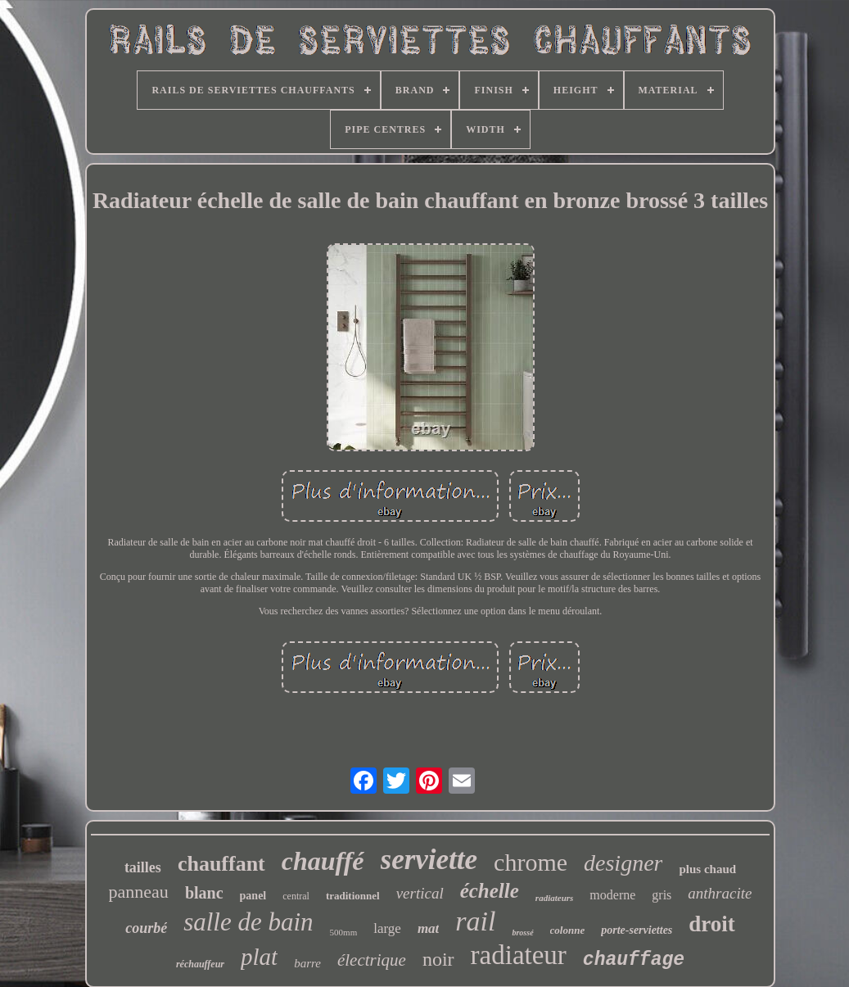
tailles (142, 867)
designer (623, 863)
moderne (612, 895)
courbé (146, 928)
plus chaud (707, 869)
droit (712, 924)
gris (661, 895)
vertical (420, 893)
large (387, 928)
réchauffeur (200, 964)
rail (475, 921)
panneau (139, 891)
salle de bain (248, 922)
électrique (371, 960)
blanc (204, 893)
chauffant (221, 864)
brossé (522, 932)
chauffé (323, 861)
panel (253, 896)
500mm (344, 932)
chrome (530, 862)
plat (259, 957)
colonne (567, 930)
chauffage (633, 960)
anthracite (720, 893)
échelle (489, 891)
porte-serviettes (636, 930)
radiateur (519, 955)
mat (428, 928)
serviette (429, 860)
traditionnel (353, 896)
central (295, 896)
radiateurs (554, 898)
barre (307, 963)
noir (438, 959)
